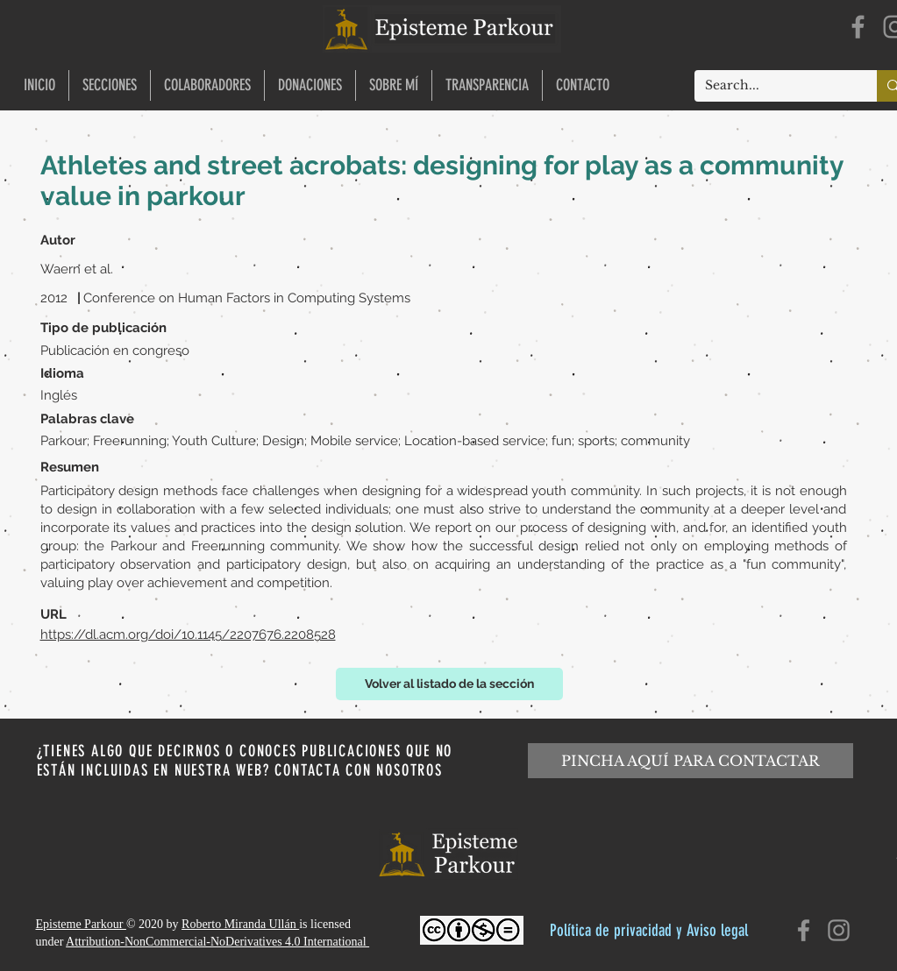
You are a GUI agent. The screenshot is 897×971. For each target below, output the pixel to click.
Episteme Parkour (81, 924)
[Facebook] (858, 26)
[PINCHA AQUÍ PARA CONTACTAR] (690, 760)
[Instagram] (838, 930)
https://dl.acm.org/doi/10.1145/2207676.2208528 (188, 634)
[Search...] (772, 86)
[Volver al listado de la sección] (449, 684)
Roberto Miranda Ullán (240, 924)
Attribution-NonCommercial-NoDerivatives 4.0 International (217, 941)
